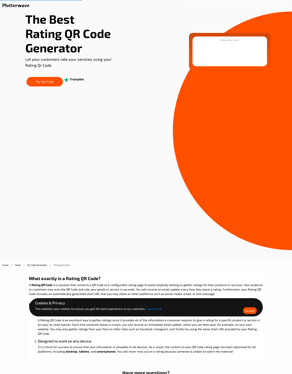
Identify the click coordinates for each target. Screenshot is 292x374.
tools (18, 264)
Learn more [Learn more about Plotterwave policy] (154, 308)
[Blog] (285, 6)
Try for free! (55, 82)
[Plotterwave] (15, 5)
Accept (250, 310)
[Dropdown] (190, 6)
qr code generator (37, 264)
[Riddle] (251, 6)
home (5, 264)
